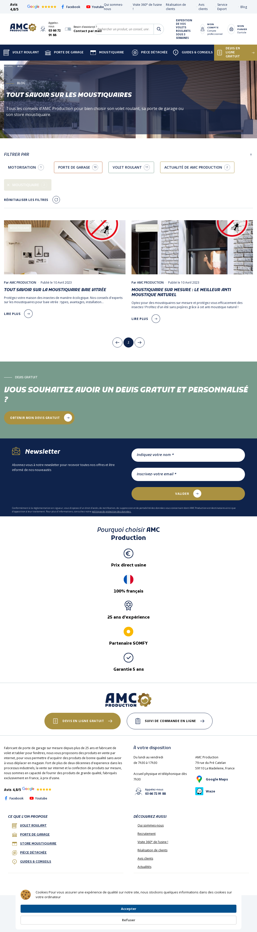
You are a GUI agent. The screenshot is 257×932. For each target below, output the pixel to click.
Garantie (204, 901)
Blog (243, 7)
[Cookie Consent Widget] (128, 917)
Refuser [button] (224, 917)
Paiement (170, 901)
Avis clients (203, 7)
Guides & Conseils (193, 53)
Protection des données (122, 901)
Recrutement (147, 834)
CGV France (65, 901)
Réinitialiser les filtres (26, 200)
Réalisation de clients (152, 850)
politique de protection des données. (111, 511)
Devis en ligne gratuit (83, 721)
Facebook (70, 7)
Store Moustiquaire (34, 843)
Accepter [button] (195, 917)
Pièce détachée (150, 53)
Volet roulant (29, 825)
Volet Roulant (21, 53)
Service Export (222, 7)
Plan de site (151, 901)
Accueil (8, 66)
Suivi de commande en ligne (170, 721)
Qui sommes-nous (151, 825)
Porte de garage (64, 53)
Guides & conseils (31, 861)
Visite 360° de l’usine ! (153, 842)
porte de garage (31, 834)
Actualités (144, 867)
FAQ (50, 901)
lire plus (12, 314)
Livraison (187, 901)
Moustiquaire (107, 53)
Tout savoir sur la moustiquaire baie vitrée (55, 290)
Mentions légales (89, 901)
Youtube (95, 7)
